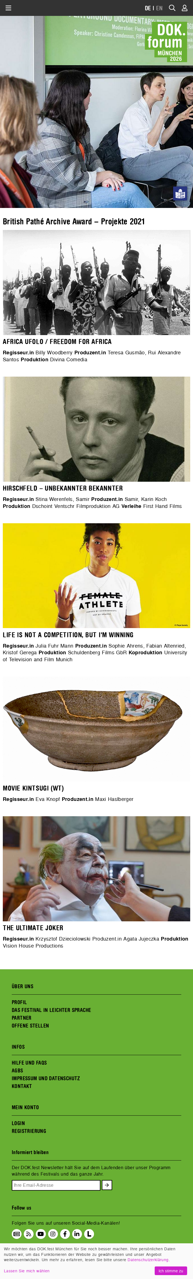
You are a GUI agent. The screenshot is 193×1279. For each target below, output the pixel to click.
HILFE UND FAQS (29, 1063)
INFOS (18, 1047)
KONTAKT (22, 1086)
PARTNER (22, 1018)
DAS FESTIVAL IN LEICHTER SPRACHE (51, 1010)
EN (159, 8)
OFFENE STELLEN (30, 1026)
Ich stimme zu (171, 1270)
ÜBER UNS (22, 986)
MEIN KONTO (25, 1107)
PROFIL (19, 1002)
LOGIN (18, 1123)
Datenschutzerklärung (148, 1259)
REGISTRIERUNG (29, 1131)
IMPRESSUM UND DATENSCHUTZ (46, 1078)
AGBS (17, 1071)
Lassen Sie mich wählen (27, 1270)
